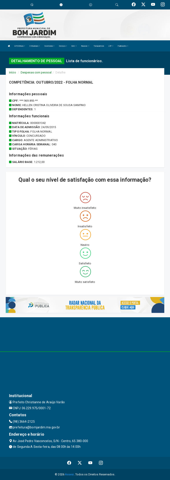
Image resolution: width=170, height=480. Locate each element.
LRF (110, 46)
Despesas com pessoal (36, 72)
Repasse (85, 46)
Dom (74, 46)
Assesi (69, 474)
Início (12, 72)
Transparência (99, 46)
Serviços (63, 46)
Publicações (123, 46)
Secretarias (49, 46)
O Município (35, 46)
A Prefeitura (20, 46)
